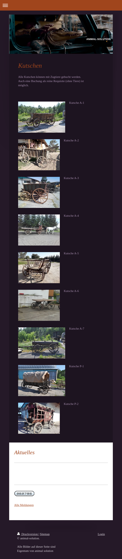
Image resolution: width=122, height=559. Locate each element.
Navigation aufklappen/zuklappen (61, 5)
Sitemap (45, 534)
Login (101, 534)
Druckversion (27, 534)
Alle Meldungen (24, 505)
